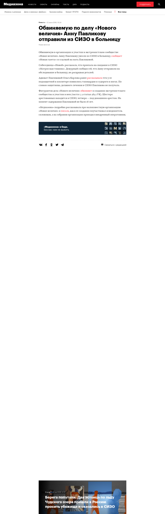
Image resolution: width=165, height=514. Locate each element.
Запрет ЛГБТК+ (72, 11)
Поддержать (145, 4)
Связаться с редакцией (113, 144)
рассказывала (94, 78)
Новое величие (44, 44)
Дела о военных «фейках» (35, 11)
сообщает (116, 56)
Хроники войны (56, 11)
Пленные (108, 11)
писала (65, 111)
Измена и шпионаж (13, 11)
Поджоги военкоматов (91, 11)
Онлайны (55, 4)
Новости (32, 4)
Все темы (122, 12)
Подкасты (84, 4)
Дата (75, 4)
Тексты (66, 4)
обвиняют (86, 91)
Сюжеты (43, 4)
